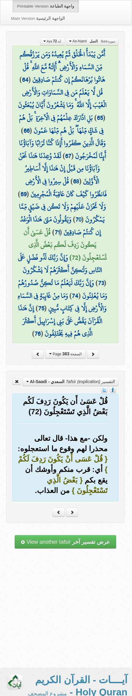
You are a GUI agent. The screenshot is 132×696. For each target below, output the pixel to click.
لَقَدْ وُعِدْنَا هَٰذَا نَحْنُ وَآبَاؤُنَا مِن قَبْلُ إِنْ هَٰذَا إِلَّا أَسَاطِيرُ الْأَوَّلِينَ (59, 168)
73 (101, 283)
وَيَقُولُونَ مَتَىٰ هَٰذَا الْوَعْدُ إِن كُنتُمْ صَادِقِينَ (60, 226)
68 (76, 181)
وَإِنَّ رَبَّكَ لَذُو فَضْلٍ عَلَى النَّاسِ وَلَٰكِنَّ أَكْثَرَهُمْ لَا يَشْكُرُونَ (60, 264)
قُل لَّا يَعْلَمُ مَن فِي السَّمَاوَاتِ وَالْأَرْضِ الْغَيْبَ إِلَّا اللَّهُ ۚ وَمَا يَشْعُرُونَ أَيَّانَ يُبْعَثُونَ (62, 99)
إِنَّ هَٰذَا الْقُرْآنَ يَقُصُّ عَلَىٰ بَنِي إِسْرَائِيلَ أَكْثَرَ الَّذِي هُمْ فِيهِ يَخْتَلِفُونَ (60, 321)
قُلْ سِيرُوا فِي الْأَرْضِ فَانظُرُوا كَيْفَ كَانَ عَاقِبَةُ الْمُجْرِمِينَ (65, 188)
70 (78, 219)
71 (57, 232)
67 (68, 156)
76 (38, 333)
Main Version (38, 18)
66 (27, 130)
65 (100, 118)
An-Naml (92, 41)
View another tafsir (65, 542)
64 (25, 79)
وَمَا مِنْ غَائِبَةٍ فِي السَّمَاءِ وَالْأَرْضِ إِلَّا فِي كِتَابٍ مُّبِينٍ (61, 302)
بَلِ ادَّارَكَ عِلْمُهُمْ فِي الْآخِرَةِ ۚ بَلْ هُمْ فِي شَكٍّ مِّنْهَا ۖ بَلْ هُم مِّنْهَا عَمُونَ (61, 124)
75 (41, 308)
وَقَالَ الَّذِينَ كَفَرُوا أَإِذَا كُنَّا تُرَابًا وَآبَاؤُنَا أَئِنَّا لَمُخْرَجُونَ (62, 149)
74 (75, 296)
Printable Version (45, 6)
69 (23, 194)
